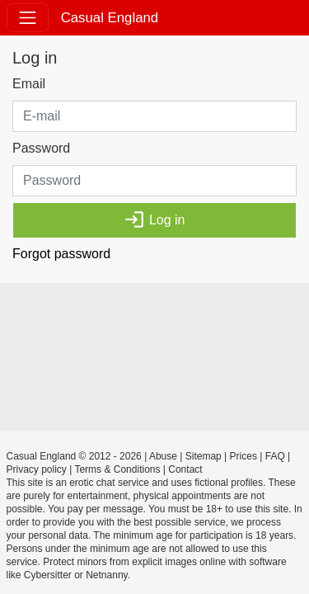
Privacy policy (37, 469)
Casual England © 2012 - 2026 (74, 456)
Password (41, 148)
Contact (185, 469)
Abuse (163, 456)
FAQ (275, 456)
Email (28, 84)
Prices (243, 456)
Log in (154, 220)
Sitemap (203, 456)
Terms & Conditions (117, 469)
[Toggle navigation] (28, 17)
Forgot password (61, 254)
